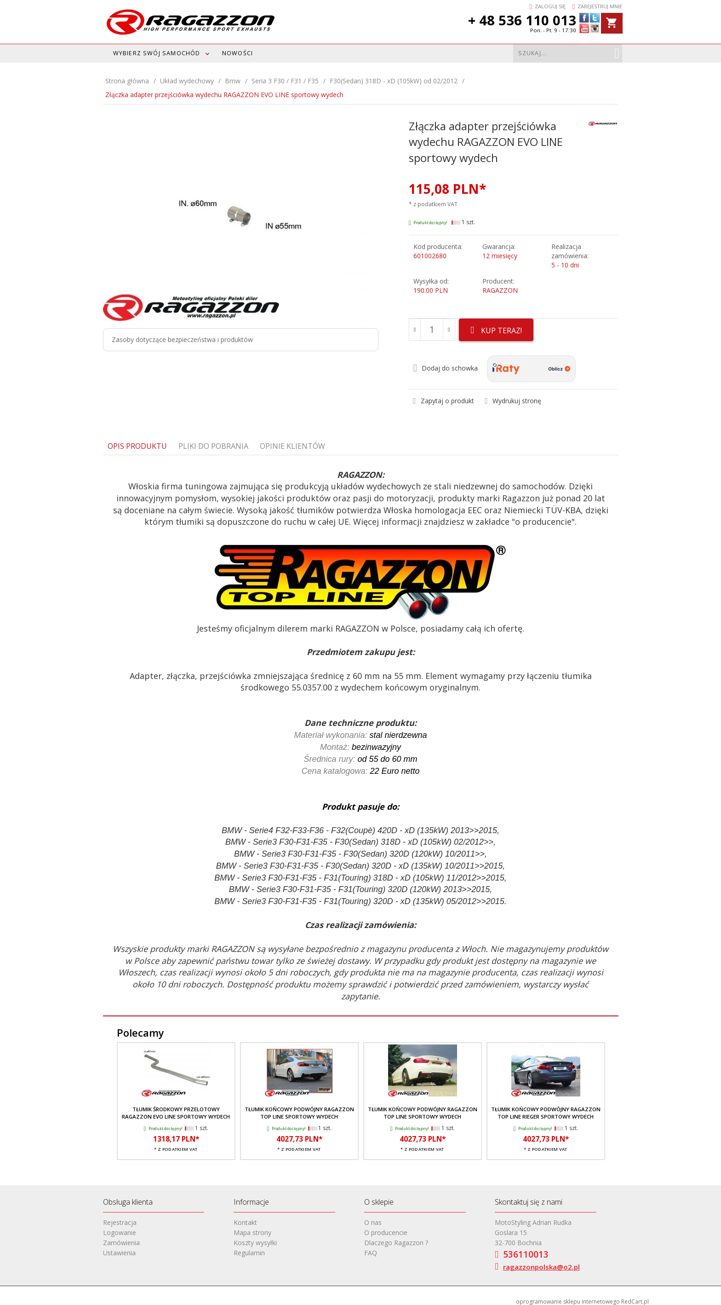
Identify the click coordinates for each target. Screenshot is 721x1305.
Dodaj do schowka (445, 363)
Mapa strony (252, 1227)
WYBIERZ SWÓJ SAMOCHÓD (156, 53)
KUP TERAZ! (499, 330)
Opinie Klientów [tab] (292, 441)
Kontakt (245, 1217)
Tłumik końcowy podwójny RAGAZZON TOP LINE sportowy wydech (299, 1108)
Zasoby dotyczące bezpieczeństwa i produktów (182, 339)
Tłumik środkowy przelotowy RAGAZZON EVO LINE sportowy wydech (176, 1108)
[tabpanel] (360, 730)
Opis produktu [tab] (137, 441)
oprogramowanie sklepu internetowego (568, 1296)
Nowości (237, 53)
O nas (373, 1217)
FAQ (370, 1247)
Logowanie (119, 1227)
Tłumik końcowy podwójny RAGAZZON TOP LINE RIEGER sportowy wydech (546, 1108)
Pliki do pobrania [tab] (213, 441)
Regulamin (249, 1247)
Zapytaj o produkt (443, 395)
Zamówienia (121, 1237)
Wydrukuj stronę (513, 395)
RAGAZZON (500, 290)
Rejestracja (120, 1217)
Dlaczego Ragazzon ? (396, 1237)
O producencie (385, 1227)
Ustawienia (119, 1247)
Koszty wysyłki (255, 1237)
